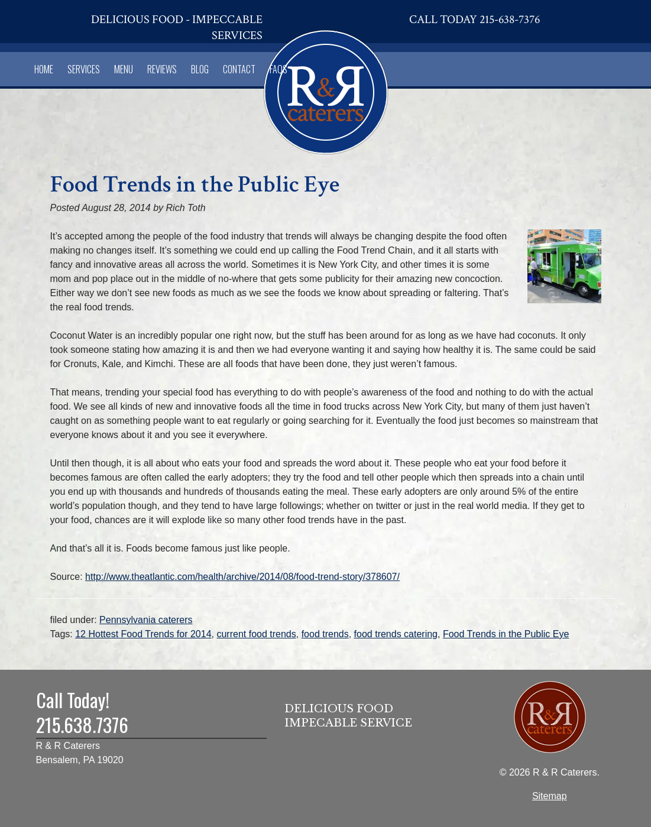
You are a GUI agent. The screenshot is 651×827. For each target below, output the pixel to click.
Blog (200, 69)
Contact (239, 69)
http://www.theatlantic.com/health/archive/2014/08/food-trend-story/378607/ (242, 577)
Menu (123, 69)
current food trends (256, 634)
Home (43, 69)
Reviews (162, 69)
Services (83, 69)
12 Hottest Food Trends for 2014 (143, 634)
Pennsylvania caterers (145, 620)
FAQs (278, 69)
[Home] (325, 89)
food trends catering (396, 634)
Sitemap (549, 796)
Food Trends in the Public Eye (506, 634)
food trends (325, 634)
